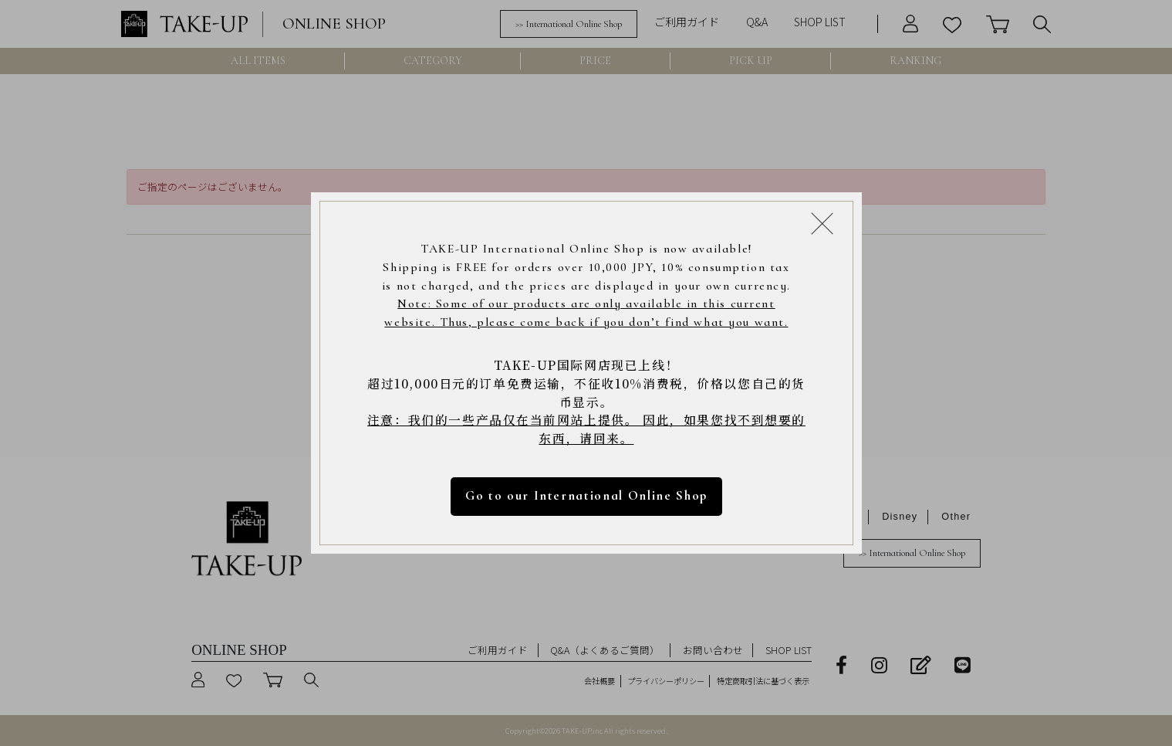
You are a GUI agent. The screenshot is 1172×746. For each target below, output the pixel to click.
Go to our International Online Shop (585, 496)
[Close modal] (822, 223)
